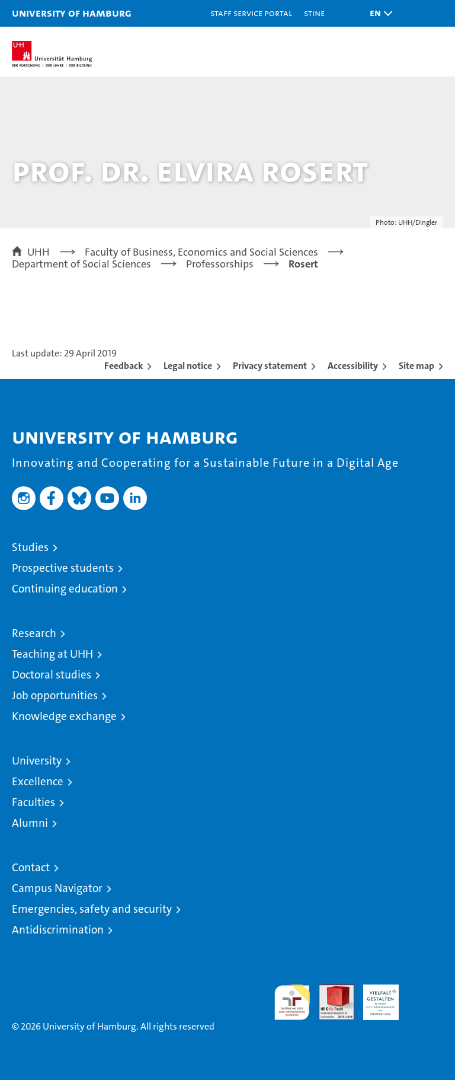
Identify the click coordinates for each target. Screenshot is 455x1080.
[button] (378, 13)
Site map (416, 365)
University (37, 760)
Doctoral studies (51, 674)
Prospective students (63, 567)
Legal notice (188, 365)
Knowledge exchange (64, 716)
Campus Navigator (57, 888)
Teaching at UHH (52, 653)
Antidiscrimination (58, 929)
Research (34, 633)
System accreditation (425, 997)
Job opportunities (55, 695)
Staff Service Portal (251, 13)
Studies (30, 547)
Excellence (37, 781)
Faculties (33, 802)
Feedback (123, 365)
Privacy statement (270, 365)
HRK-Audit (374, 997)
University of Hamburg (72, 12)
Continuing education (65, 588)
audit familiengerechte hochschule (292, 1002)
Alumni (30, 822)
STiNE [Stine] (314, 13)
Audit (330, 991)
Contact (31, 867)
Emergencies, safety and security (92, 908)
